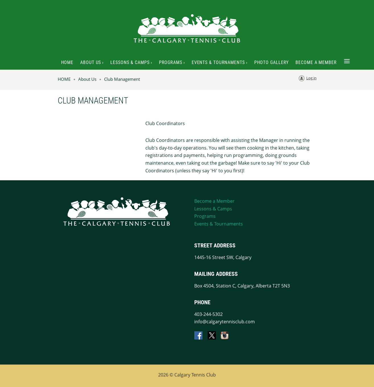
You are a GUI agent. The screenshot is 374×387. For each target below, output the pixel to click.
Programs (205, 216)
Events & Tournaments (218, 224)
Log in (311, 77)
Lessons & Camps (213, 209)
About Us (87, 79)
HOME (64, 79)
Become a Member (214, 201)
